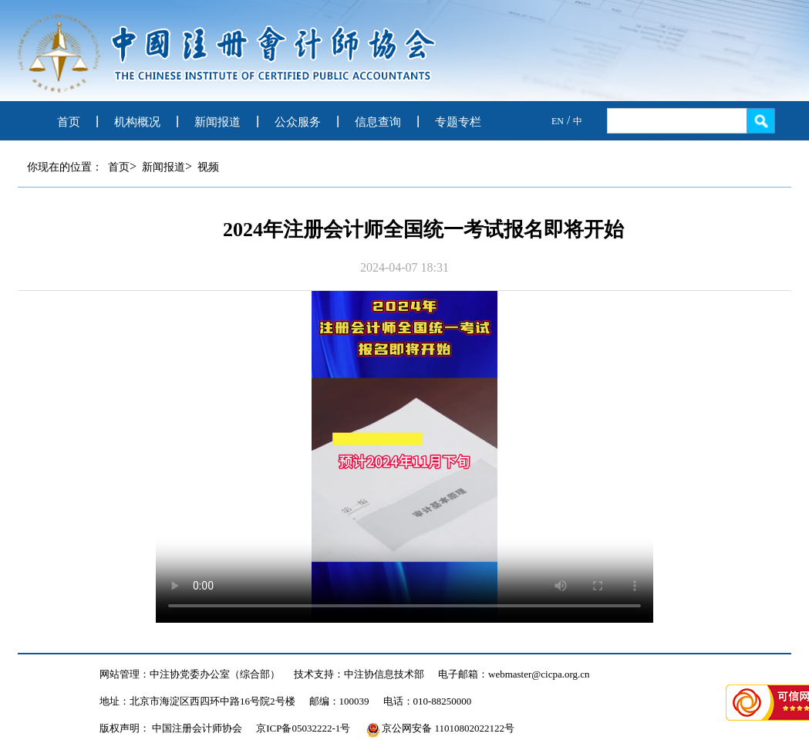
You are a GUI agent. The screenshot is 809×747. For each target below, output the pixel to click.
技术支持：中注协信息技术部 (359, 674)
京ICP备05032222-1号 (303, 728)
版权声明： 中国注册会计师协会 (170, 728)
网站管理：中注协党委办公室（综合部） (189, 674)
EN (557, 121)
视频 (208, 167)
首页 (68, 122)
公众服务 (298, 122)
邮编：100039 (339, 701)
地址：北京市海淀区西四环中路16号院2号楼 (197, 701)
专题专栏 (458, 122)
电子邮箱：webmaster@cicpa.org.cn (514, 674)
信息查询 (378, 122)
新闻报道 (217, 122)
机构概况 (137, 122)
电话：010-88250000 (427, 701)
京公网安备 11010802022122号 (440, 728)
